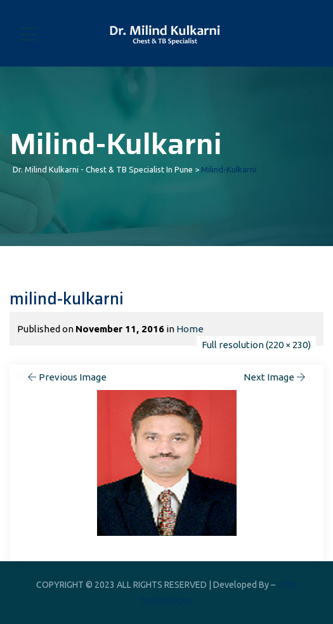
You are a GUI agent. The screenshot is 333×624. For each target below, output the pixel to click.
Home (190, 328)
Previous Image (66, 377)
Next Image (276, 377)
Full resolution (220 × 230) (256, 344)
